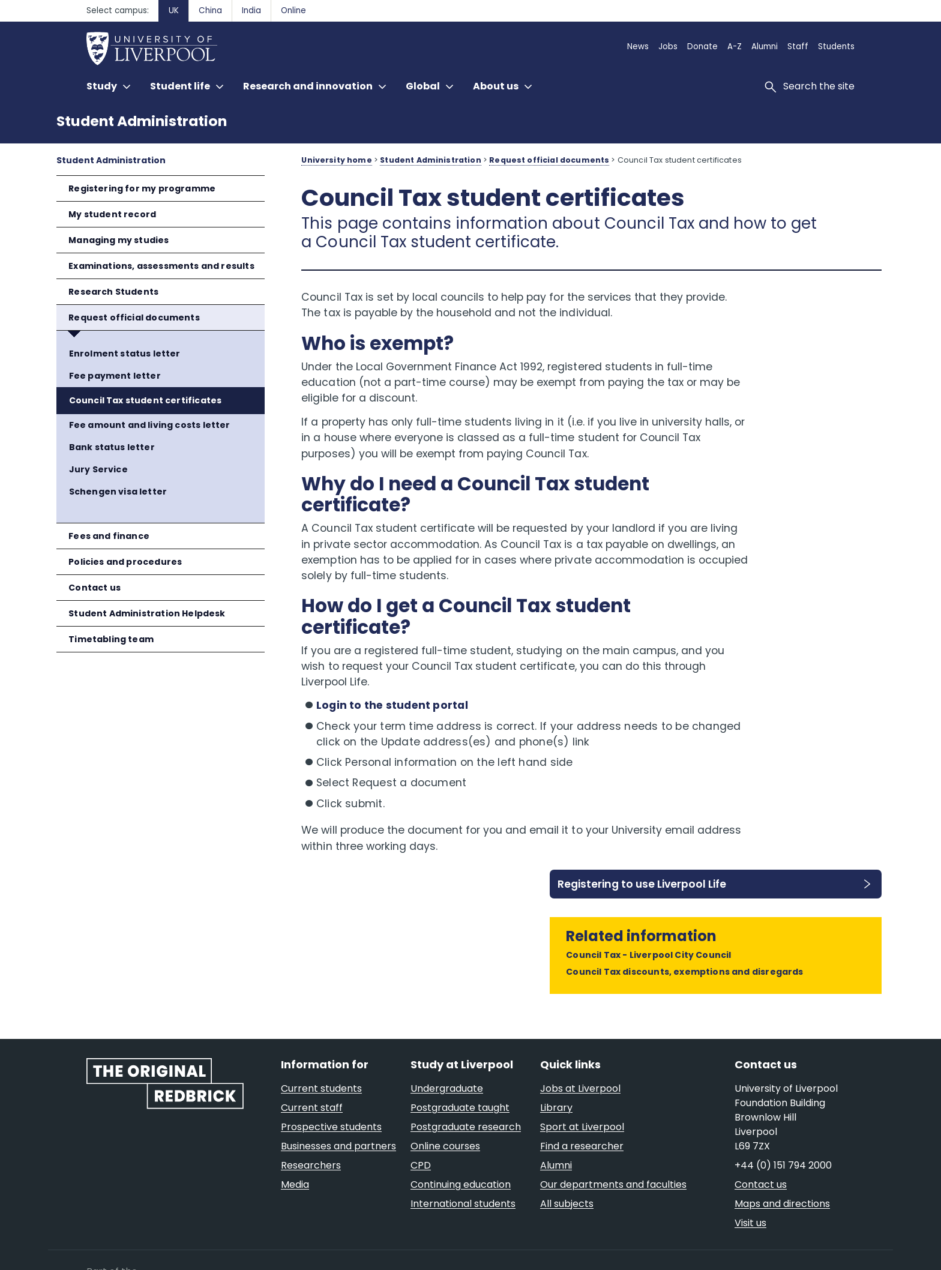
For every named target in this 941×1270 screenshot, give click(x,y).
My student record (112, 214)
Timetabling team (111, 639)
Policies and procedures (125, 562)
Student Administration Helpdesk (146, 613)
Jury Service (98, 469)
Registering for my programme (141, 188)
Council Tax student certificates (145, 400)
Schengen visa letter (118, 492)
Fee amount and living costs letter (149, 425)
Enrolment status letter (125, 354)
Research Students (113, 292)
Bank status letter (112, 447)
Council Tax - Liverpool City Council (787, 387)
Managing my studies (118, 240)
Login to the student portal (392, 752)
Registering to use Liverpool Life (778, 309)
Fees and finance (108, 536)
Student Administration (141, 121)
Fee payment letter (115, 376)
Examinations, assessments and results (161, 266)
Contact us (94, 588)
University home (336, 160)
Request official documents (134, 317)
